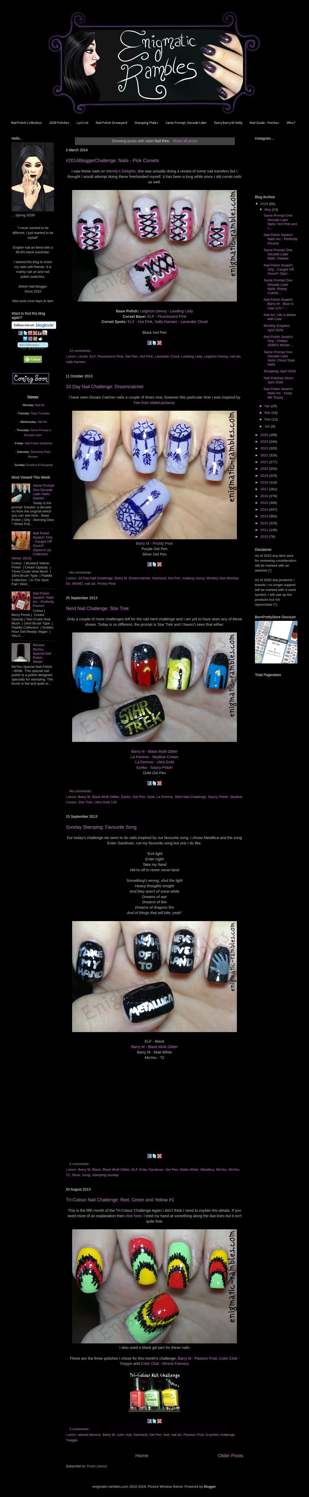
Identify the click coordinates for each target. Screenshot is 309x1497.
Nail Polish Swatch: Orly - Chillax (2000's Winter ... (279, 341)
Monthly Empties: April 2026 (277, 328)
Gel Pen (131, 356)
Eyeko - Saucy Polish (154, 767)
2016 (264, 496)
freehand (159, 578)
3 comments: (80, 1164)
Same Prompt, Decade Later (186, 123)
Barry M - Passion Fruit (197, 1358)
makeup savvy (193, 578)
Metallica (207, 1169)
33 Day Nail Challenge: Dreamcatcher (105, 386)
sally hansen (75, 362)
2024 (264, 441)
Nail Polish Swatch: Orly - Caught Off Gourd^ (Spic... (279, 269)
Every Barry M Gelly (228, 123)
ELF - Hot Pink (140, 322)
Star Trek (85, 802)
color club (124, 1435)
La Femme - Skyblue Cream (154, 757)
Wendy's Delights (120, 171)
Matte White (189, 1169)
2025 (264, 435)
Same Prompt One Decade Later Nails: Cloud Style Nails (279, 358)
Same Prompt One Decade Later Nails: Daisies (43, 492)
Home (141, 1455)
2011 (264, 530)
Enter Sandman (151, 1169)
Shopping (46, 464)
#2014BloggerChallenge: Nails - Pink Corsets (112, 160)
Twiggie (72, 1440)
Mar (267, 413)
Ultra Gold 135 (105, 802)
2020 (264, 469)
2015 (264, 503)
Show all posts (185, 141)
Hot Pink (146, 356)
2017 (264, 489)
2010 (264, 536)
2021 (264, 462)
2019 (264, 476)
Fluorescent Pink (110, 356)
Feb (267, 419)
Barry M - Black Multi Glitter (154, 751)
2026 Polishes (59, 123)
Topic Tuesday (40, 413)
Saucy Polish (218, 797)
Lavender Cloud (167, 356)
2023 (264, 448)
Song (86, 1175)
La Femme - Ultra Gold (154, 762)
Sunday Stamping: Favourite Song (101, 827)
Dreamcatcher (139, 578)
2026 (264, 204)
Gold (150, 797)
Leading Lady (191, 356)
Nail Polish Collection (26, 123)
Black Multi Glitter (105, 797)
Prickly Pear (106, 583)
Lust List (82, 123)
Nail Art (40, 405)
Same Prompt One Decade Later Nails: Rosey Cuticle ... (278, 286)
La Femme (164, 797)
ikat (166, 1435)
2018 (264, 482)
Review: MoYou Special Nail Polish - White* (42, 653)
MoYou (221, 1169)
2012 (264, 523)
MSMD (77, 583)
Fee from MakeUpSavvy (154, 403)
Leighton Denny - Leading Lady (166, 311)
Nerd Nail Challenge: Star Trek (97, 608)
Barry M (121, 578)
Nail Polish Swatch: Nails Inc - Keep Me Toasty (279, 393)
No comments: (81, 572)
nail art (235, 356)
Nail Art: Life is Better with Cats (280, 317)
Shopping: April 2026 (280, 371)
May (268, 209)
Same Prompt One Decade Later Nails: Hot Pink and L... (280, 221)
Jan (267, 426)
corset (83, 356)
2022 (264, 455)
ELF (93, 356)
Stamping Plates (146, 123)
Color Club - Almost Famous (165, 1363)
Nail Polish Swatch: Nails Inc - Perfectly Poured (43, 599)
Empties (31, 464)
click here (133, 1216)
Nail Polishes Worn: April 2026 (279, 380)
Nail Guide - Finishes (264, 123)
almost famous (89, 1435)
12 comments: (81, 351)
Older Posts (230, 1455)
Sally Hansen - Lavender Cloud (180, 322)
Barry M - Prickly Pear (154, 543)
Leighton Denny (216, 356)
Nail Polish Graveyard (111, 123)
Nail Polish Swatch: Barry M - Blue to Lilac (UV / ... (279, 304)
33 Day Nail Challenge (95, 578)
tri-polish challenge (220, 1435)
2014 (264, 509)
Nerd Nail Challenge (190, 797)
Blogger (210, 1486)
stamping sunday (105, 1175)
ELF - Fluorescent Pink (166, 316)
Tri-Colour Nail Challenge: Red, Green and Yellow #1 (120, 1199)
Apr (267, 406)
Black (96, 1169)
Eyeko (126, 797)
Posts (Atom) (97, 1466)
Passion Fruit (193, 1435)
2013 (264, 516)
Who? (291, 123)
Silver (76, 1175)
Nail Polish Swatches (39, 443)
